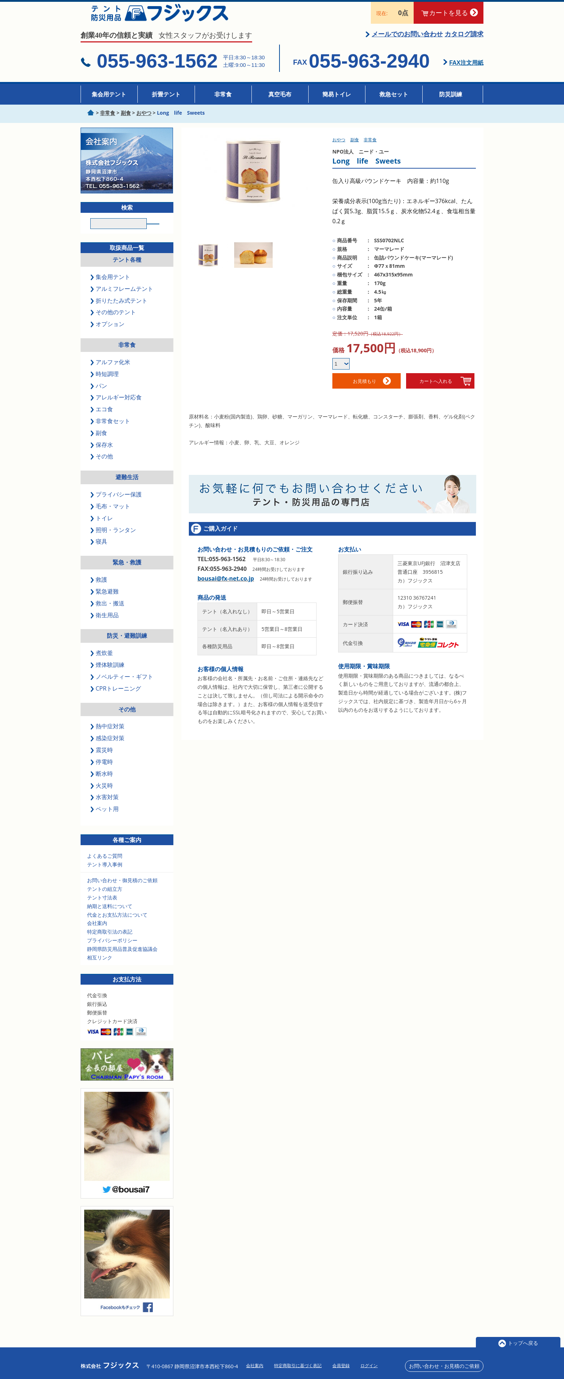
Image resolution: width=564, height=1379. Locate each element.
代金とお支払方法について (117, 925)
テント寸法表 (102, 908)
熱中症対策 (108, 737)
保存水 (102, 455)
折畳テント (166, 94)
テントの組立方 (104, 900)
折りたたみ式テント (119, 311)
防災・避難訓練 (127, 647)
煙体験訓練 (108, 676)
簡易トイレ (336, 94)
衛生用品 (105, 626)
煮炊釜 (102, 664)
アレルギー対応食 (116, 408)
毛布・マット (110, 517)
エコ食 (102, 420)
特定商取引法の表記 (109, 942)
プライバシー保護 (116, 505)
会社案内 (97, 934)
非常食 (223, 94)
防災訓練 (450, 94)
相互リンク (99, 968)
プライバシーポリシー (112, 951)
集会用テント (109, 94)
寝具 (99, 552)
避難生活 (126, 488)
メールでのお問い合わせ (407, 42)
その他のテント (113, 323)
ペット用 (105, 820)
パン (99, 396)
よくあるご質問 (104, 866)
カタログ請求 (464, 42)
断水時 (102, 784)
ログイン (369, 1365)
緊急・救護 (127, 573)
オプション (108, 335)
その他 (102, 467)
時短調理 (105, 385)
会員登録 (341, 1365)
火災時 (102, 796)
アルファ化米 (110, 373)
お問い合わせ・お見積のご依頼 (444, 1365)
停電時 (102, 772)
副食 (99, 444)
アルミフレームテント (122, 299)
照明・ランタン (113, 541)
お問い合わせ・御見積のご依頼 (122, 891)
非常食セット (110, 432)
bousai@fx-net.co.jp (225, 587)
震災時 (102, 761)
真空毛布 (279, 94)
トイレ (102, 529)
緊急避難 (105, 602)
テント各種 (127, 271)
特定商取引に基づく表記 (298, 1365)
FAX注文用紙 (466, 71)
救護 (99, 591)
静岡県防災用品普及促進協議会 (122, 959)
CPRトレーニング (116, 699)
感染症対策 (108, 749)
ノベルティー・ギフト (122, 688)
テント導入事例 (104, 875)
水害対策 (105, 808)
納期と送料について (109, 916)
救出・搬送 (108, 614)
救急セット (393, 94)
